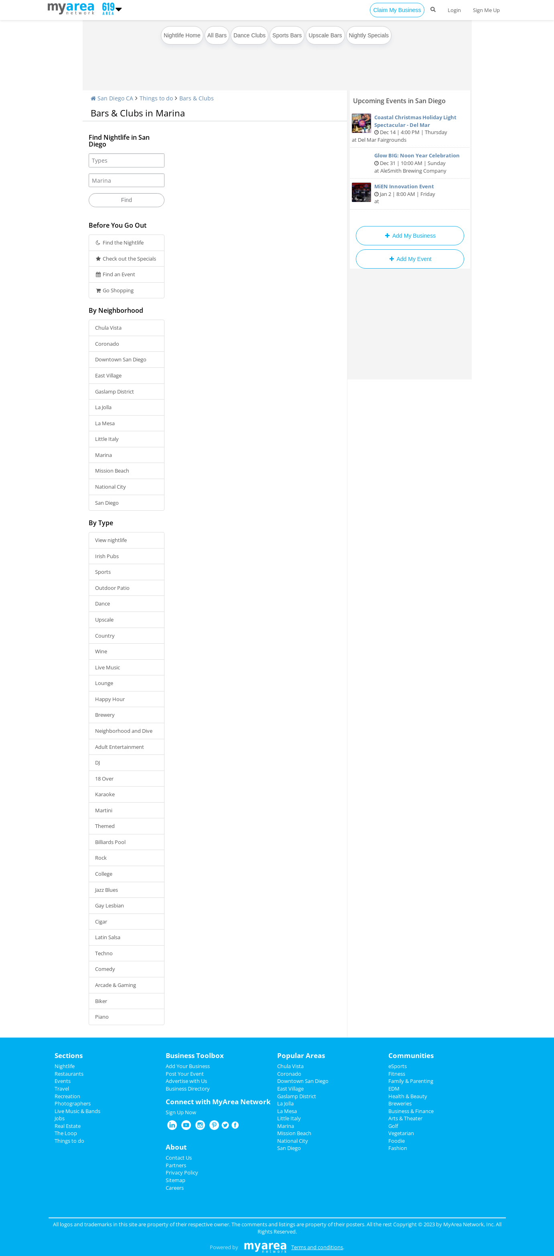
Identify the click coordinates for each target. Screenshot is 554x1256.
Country (105, 635)
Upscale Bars (325, 35)
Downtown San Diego (120, 359)
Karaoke (105, 794)
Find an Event (115, 274)
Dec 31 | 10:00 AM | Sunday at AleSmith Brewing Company (410, 163)
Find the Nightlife (119, 242)
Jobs (60, 1118)
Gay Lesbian (109, 905)
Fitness (396, 1073)
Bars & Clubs (196, 98)
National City (110, 486)
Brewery (105, 714)
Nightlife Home (182, 35)
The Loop (66, 1133)
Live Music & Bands (77, 1111)
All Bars (217, 35)
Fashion (397, 1148)
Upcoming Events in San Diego (399, 100)
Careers (175, 1187)
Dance (102, 603)
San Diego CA (112, 98)
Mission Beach (112, 470)
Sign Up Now (181, 1112)
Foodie (396, 1140)
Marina (103, 455)
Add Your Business (188, 1066)
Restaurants (69, 1073)
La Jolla (103, 407)
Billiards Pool (110, 842)
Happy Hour (110, 699)
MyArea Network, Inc (468, 1224)
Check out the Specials (125, 258)
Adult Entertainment (119, 746)
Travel (62, 1088)
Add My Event (409, 259)
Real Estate (68, 1126)
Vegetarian (401, 1133)
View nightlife (111, 540)
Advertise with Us (186, 1081)
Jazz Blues (106, 889)
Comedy (105, 969)
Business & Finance (411, 1111)
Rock (101, 857)
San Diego (107, 502)
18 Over (104, 778)
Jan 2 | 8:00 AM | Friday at (410, 194)
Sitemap (175, 1180)
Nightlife (65, 1066)
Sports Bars (287, 35)
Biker (101, 1001)
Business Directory (188, 1088)
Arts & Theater (405, 1118)
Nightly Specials (369, 35)
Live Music (107, 667)
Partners (176, 1165)
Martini (103, 810)
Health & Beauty (407, 1096)
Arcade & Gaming (115, 985)
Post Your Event (185, 1073)
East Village (108, 375)
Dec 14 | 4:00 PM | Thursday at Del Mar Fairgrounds (410, 128)
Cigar (101, 921)
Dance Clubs (249, 35)
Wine (101, 651)
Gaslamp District (114, 391)
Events (63, 1081)
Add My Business (410, 235)
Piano (102, 1016)
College (103, 873)
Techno (104, 953)
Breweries (400, 1103)
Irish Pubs (107, 556)
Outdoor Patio (112, 587)
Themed (105, 826)
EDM (394, 1088)
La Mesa (105, 423)
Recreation (67, 1096)
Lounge (104, 683)
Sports (103, 571)
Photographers (73, 1103)
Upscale (104, 619)
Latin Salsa (107, 937)
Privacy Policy (182, 1172)
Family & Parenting (410, 1081)
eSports (397, 1066)
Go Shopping (114, 290)
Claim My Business (397, 10)
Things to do (156, 98)
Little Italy (107, 438)
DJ (97, 762)
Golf (393, 1126)
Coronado (107, 343)
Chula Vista (108, 327)
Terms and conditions (317, 1247)
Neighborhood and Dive (123, 730)
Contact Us (179, 1157)
